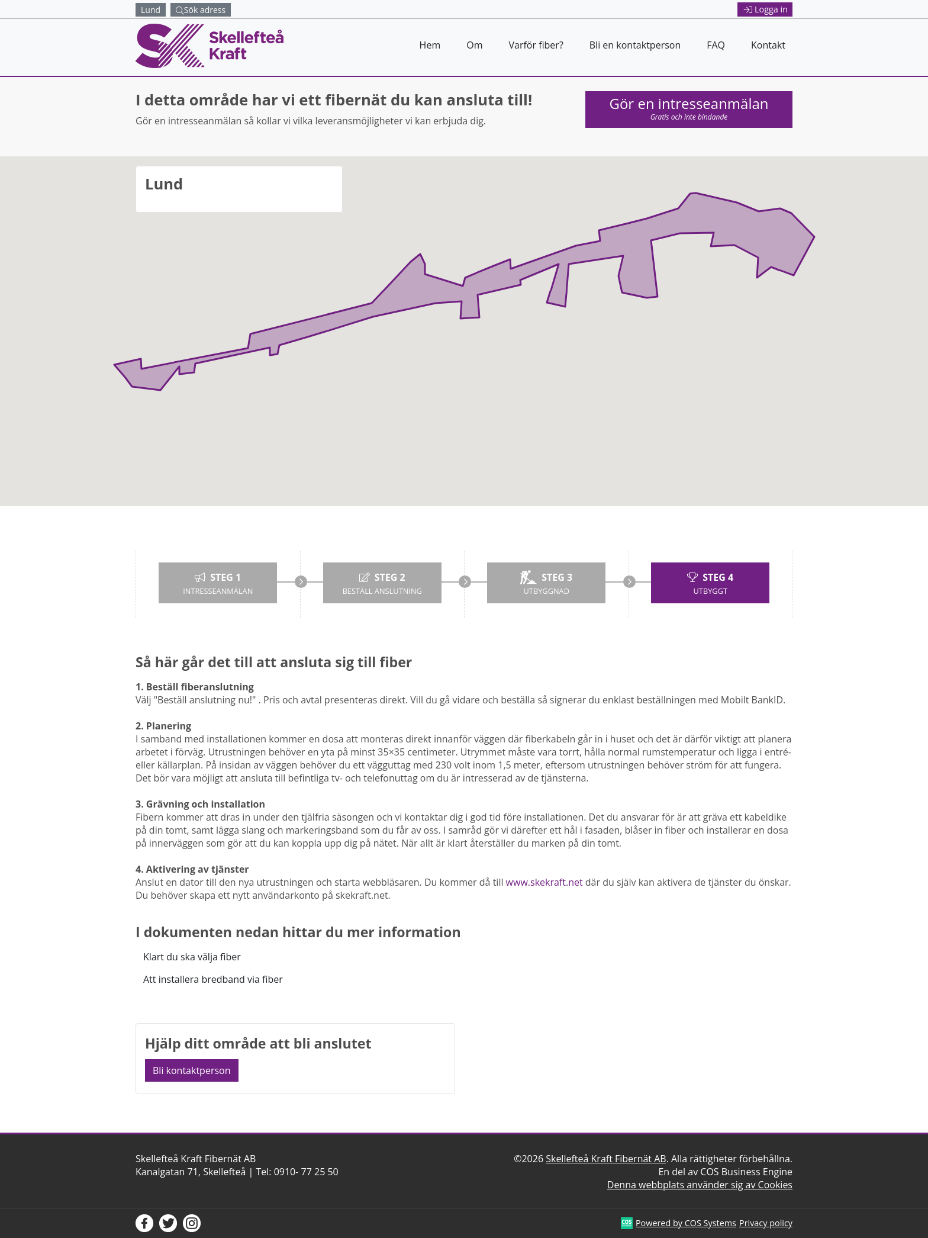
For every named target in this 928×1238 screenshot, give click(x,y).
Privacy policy (765, 1223)
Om (474, 45)
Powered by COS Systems (686, 1223)
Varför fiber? (535, 45)
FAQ (716, 45)
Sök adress (200, 9)
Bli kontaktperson (192, 1070)
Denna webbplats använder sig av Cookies (699, 1184)
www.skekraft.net (544, 882)
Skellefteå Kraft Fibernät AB (606, 1158)
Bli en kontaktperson (635, 45)
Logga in (766, 9)
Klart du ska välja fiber (192, 956)
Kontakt (768, 45)
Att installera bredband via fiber (213, 979)
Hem (430, 45)
